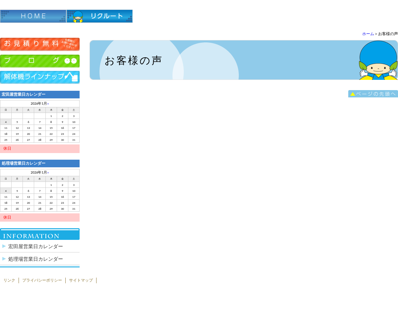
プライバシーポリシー (42, 280)
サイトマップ (81, 280)
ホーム (368, 33)
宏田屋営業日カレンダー (35, 246)
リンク (9, 280)
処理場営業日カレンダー (35, 259)
